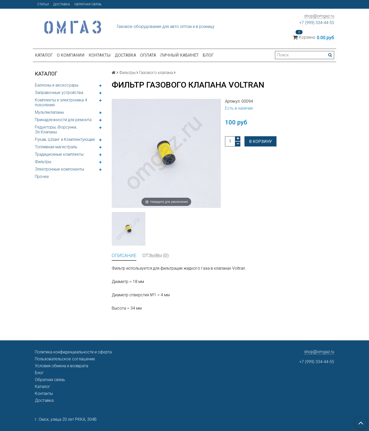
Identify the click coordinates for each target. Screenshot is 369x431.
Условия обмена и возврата (61, 365)
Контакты (100, 55)
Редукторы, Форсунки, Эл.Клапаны (56, 129)
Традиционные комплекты (59, 154)
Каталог (44, 55)
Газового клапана (156, 72)
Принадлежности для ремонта (63, 119)
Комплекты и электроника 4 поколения (61, 102)
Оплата (148, 55)
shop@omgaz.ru (319, 16)
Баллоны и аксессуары (56, 85)
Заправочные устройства (59, 92)
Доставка (61, 4)
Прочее (42, 176)
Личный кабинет (179, 55)
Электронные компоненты (59, 169)
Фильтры (43, 161)
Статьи (43, 4)
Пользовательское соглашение (65, 358)
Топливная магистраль (56, 146)
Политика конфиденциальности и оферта (73, 352)
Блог (208, 55)
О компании (71, 55)
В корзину (260, 141)
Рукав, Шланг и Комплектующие (65, 139)
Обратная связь (88, 4)
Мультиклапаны (49, 112)
